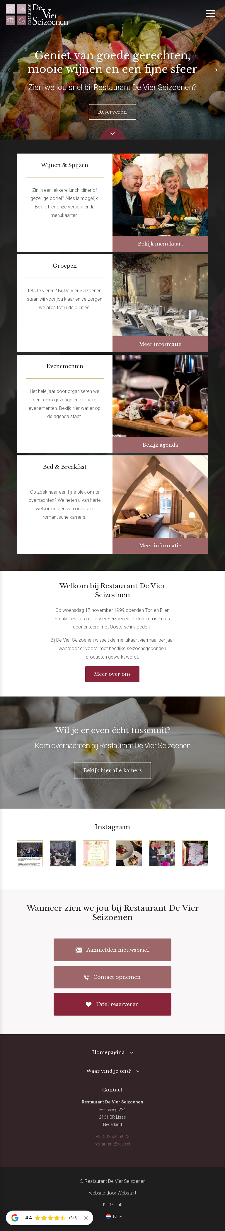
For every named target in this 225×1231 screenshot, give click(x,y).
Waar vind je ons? (108, 1071)
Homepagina (108, 1052)
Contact (112, 1090)
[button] (216, 69)
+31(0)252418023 (112, 1136)
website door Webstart (112, 1193)
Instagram (112, 827)
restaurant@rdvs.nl (112, 1144)
